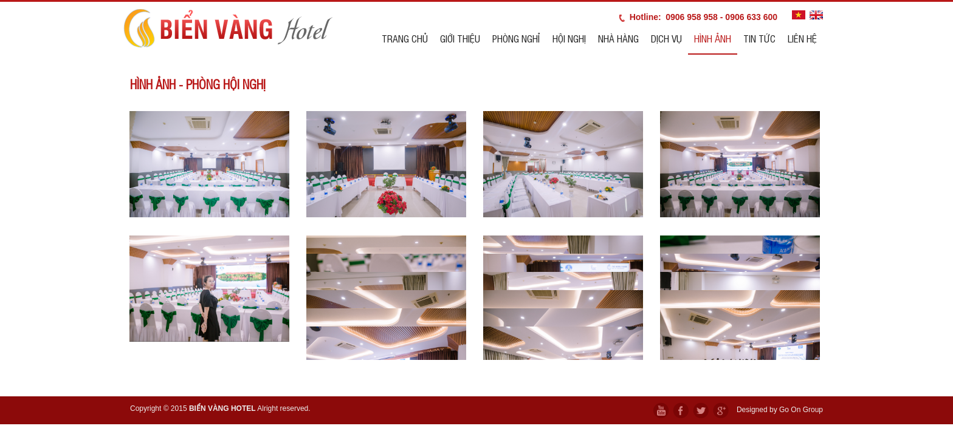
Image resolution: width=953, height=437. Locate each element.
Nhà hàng (618, 38)
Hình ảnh (712, 38)
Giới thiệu (460, 38)
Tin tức (759, 38)
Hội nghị (569, 38)
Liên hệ (802, 38)
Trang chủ (405, 38)
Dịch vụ (666, 38)
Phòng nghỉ (516, 38)
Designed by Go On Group (780, 409)
